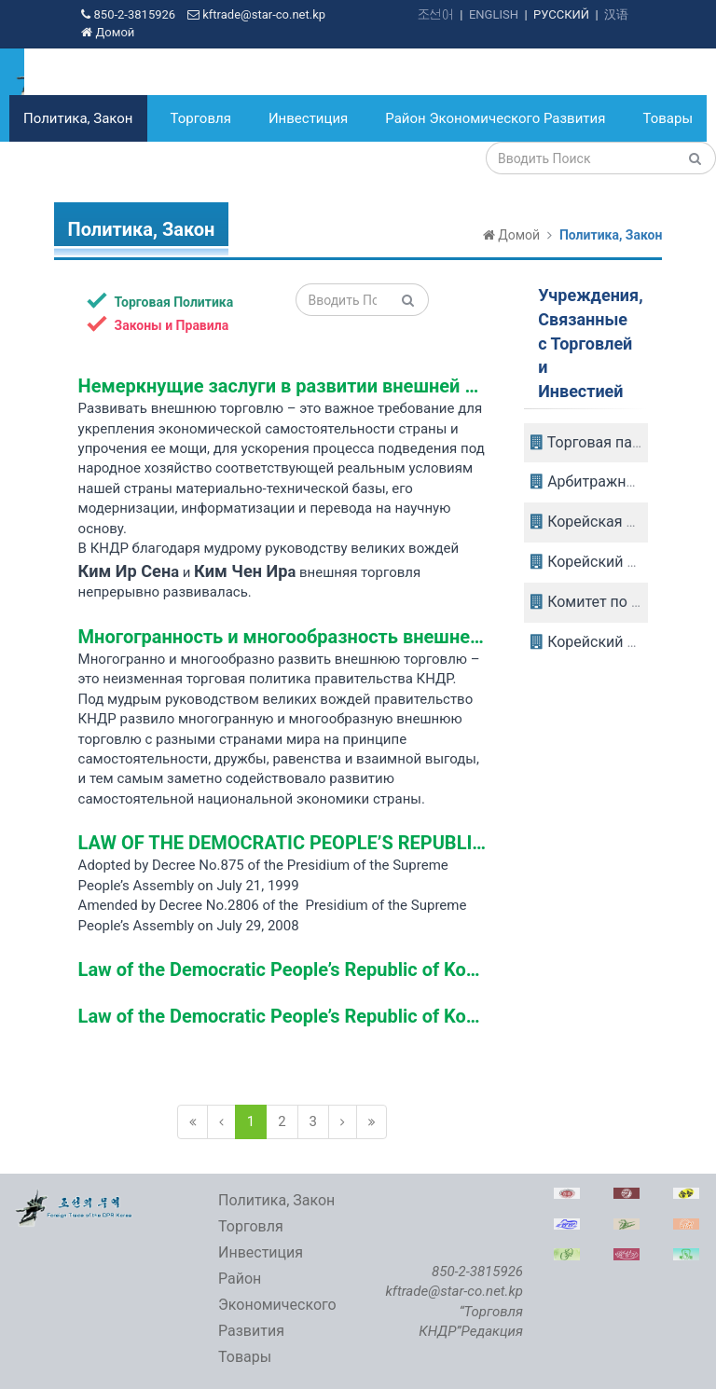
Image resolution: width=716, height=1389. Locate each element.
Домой (107, 32)
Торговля (201, 118)
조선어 (436, 14)
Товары (667, 118)
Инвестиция (308, 118)
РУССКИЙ (561, 14)
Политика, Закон (78, 118)
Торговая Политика (160, 301)
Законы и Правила (157, 324)
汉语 (616, 14)
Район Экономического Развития (495, 118)
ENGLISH (493, 14)
